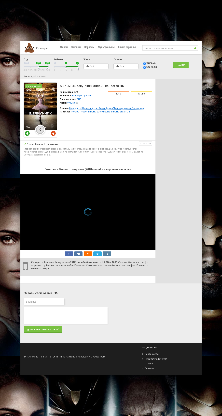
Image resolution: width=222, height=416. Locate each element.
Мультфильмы (106, 47)
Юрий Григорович (81, 95)
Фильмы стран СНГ (120, 111)
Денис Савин (99, 108)
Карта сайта (152, 353)
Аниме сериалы (127, 47)
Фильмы (76, 47)
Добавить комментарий (43, 329)
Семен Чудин (113, 108)
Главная (149, 368)
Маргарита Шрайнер (80, 108)
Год (26, 59)
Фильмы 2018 (94, 111)
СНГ (79, 99)
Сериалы (89, 47)
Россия (83, 111)
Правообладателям (156, 358)
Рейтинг (58, 59)
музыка (71, 102)
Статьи (149, 363)
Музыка (106, 111)
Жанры (64, 47)
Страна (117, 59)
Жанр (86, 59)
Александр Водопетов (132, 108)
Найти (181, 65)
